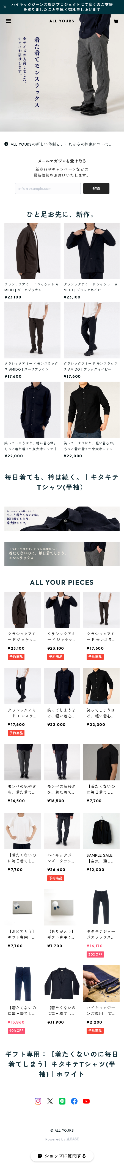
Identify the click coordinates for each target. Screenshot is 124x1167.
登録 (96, 188)
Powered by (62, 1139)
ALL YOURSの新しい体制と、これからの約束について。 (58, 144)
